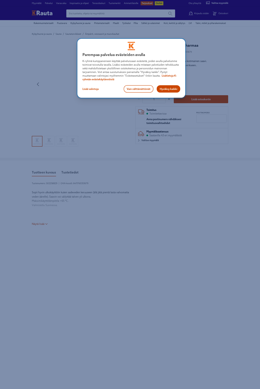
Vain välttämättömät (138, 89)
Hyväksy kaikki (168, 89)
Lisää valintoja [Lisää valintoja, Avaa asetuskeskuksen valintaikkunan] (90, 89)
